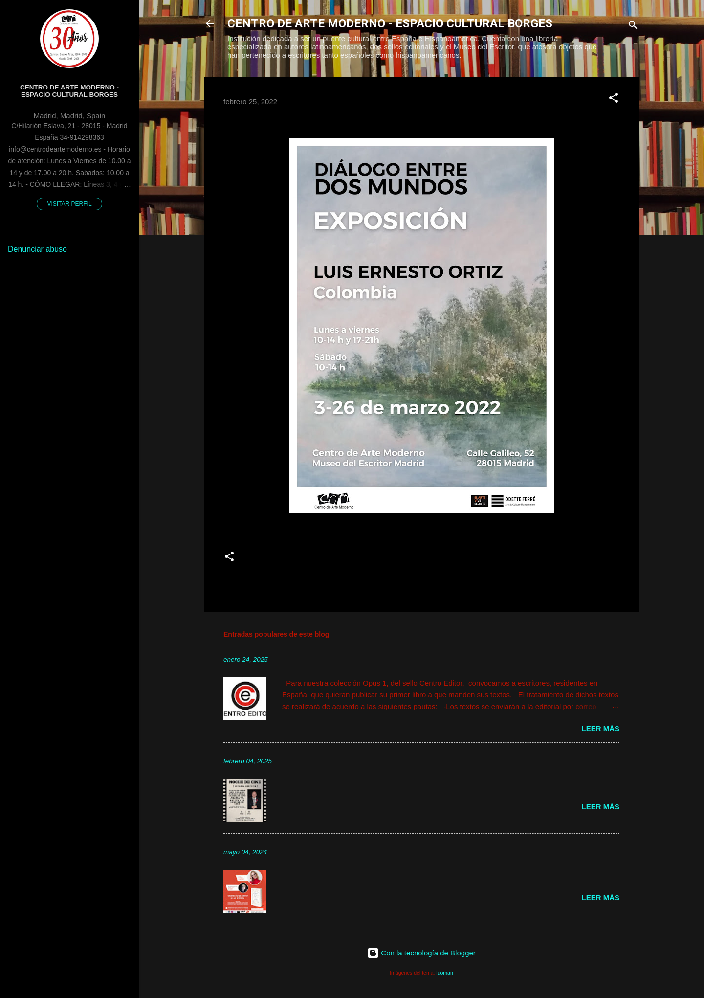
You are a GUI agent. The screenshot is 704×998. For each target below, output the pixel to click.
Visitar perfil (69, 203)
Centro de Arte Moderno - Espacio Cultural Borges (69, 91)
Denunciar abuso (37, 249)
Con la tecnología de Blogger (421, 953)
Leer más (600, 728)
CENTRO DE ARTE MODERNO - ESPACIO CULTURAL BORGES (389, 23)
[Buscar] (633, 27)
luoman (444, 973)
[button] (613, 99)
